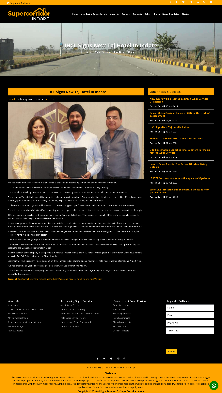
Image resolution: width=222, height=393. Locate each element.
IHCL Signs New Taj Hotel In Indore (169, 127)
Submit (171, 351)
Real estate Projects (17, 326)
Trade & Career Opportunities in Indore (25, 309)
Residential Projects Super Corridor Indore (79, 313)
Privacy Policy (94, 367)
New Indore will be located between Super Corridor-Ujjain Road (179, 100)
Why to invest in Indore (18, 317)
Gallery (148, 14)
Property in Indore (121, 305)
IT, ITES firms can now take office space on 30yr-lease (180, 178)
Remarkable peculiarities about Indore (25, 322)
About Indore (14, 305)
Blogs (157, 14)
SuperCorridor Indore (132, 391)
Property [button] (137, 14)
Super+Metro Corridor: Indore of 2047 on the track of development (180, 114)
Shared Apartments (122, 322)
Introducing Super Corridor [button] (94, 14)
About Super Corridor (70, 305)
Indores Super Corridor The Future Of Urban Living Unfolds (178, 165)
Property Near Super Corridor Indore (77, 322)
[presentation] (183, 342)
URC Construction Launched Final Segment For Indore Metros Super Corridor (180, 151)
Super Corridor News (70, 326)
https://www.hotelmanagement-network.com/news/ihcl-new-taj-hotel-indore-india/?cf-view (57, 278)
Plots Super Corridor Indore (73, 317)
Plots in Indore (119, 326)
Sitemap (130, 367)
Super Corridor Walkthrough (73, 309)
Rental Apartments (121, 317)
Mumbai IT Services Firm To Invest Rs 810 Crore (176, 138)
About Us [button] (114, 14)
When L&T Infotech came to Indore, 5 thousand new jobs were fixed (179, 191)
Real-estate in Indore (17, 313)
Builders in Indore (121, 330)
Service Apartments (122, 313)
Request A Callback (18, 3)
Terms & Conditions (113, 367)
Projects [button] (126, 14)
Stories (185, 14)
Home (75, 13)
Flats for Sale (119, 309)
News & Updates (170, 14)
